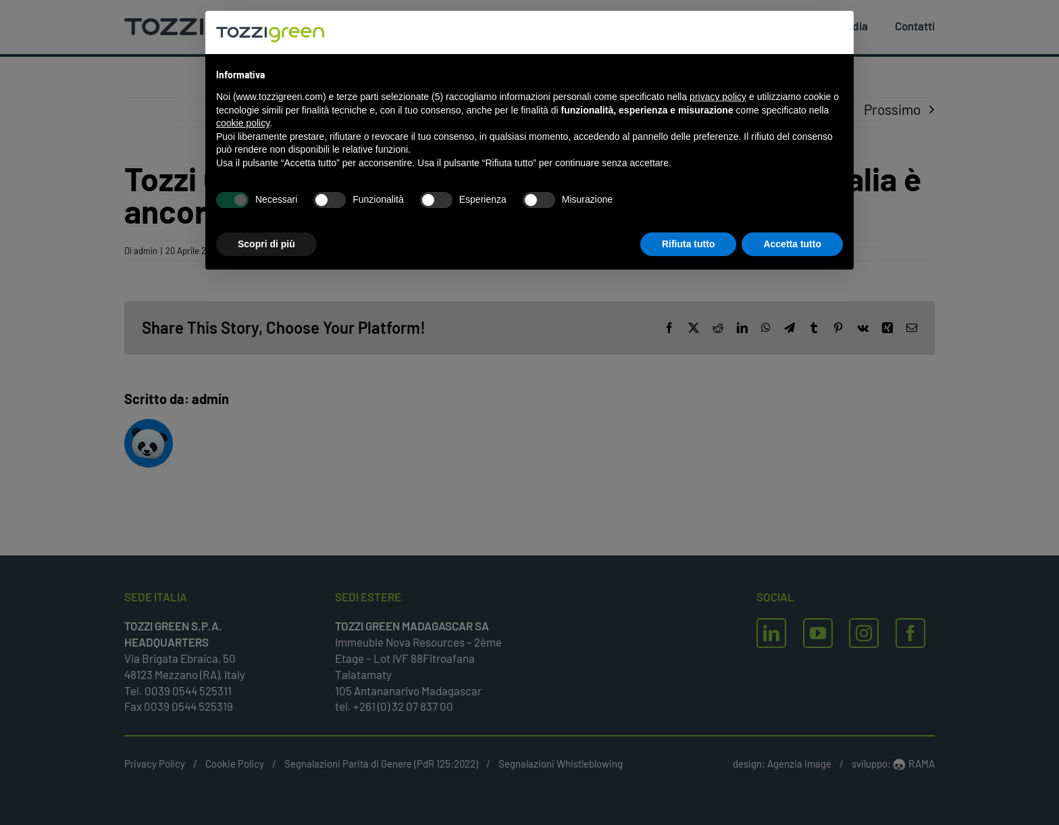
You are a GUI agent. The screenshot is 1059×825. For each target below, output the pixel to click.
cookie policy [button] (242, 123)
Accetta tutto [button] (792, 244)
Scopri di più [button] (266, 244)
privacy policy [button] (718, 96)
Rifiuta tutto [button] (688, 244)
